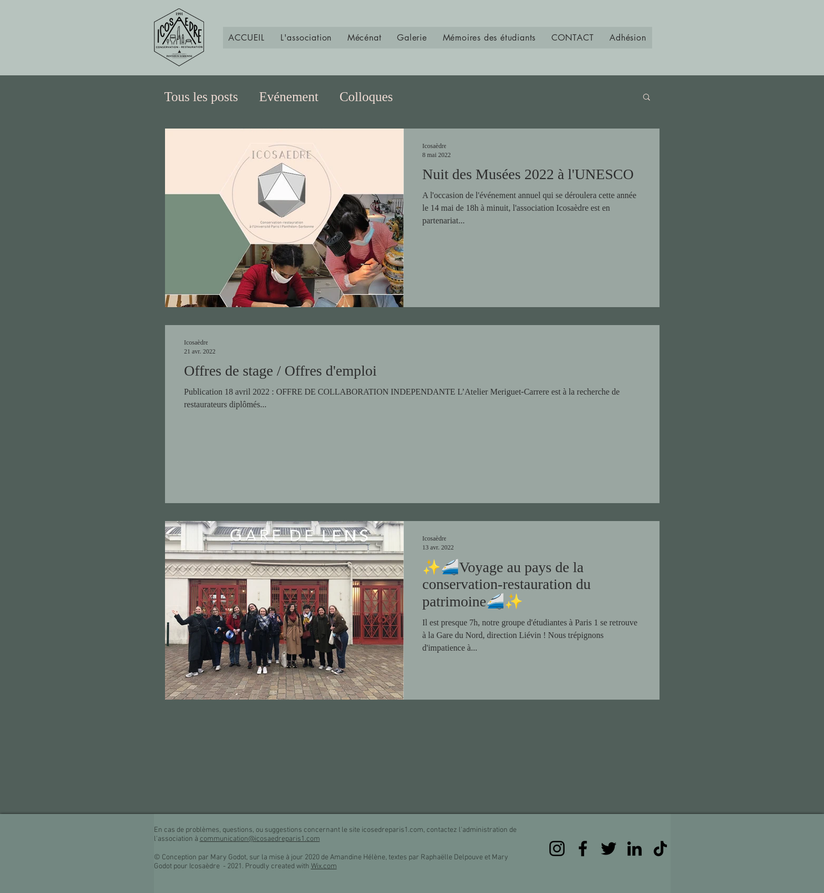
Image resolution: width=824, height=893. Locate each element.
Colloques (366, 97)
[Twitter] (608, 848)
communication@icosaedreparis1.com (260, 839)
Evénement (288, 97)
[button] (306, 37)
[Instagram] (557, 848)
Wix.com (324, 866)
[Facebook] (583, 848)
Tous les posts (201, 97)
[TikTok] (660, 848)
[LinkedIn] (634, 848)
